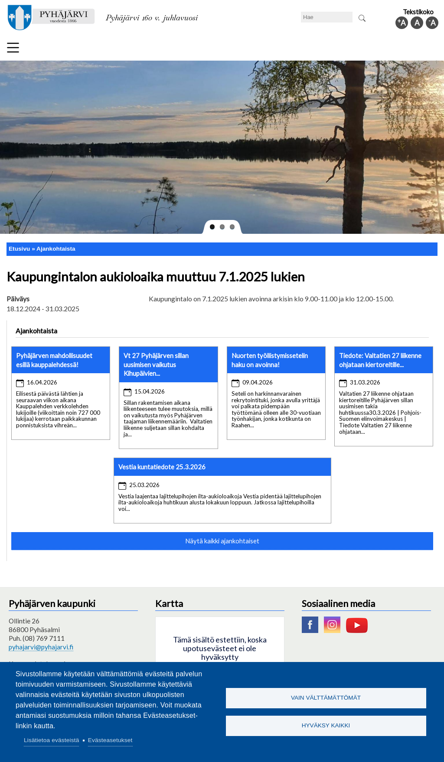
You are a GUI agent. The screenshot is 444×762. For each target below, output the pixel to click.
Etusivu (19, 248)
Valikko (13, 47)
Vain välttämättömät (326, 697)
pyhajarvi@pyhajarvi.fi (41, 647)
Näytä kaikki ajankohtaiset (222, 541)
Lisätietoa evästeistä (51, 740)
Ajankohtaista (55, 248)
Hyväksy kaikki (326, 726)
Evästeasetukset (110, 740)
